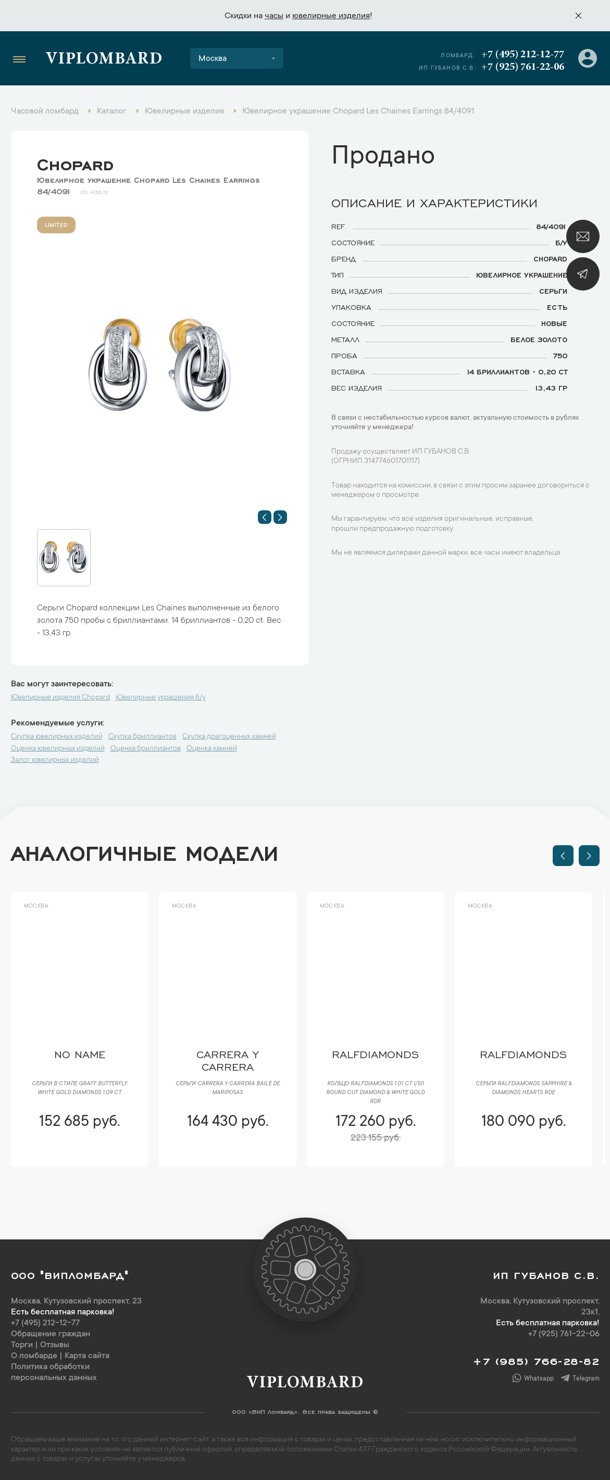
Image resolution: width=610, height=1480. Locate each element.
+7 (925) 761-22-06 (522, 67)
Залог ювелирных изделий (55, 760)
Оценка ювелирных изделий (58, 749)
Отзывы (54, 1345)
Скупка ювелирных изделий (57, 737)
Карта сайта (87, 1356)
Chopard (75, 162)
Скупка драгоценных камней (229, 737)
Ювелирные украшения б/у (161, 698)
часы (274, 16)
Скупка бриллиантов (142, 737)
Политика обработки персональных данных (54, 1372)
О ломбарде (34, 1356)
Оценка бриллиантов (145, 749)
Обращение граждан (50, 1334)
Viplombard (104, 60)
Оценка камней (211, 749)
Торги (22, 1345)
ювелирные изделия (331, 16)
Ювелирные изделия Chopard (60, 698)
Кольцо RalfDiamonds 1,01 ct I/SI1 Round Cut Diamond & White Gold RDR (375, 1093)
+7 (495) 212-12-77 (522, 54)
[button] (264, 517)
